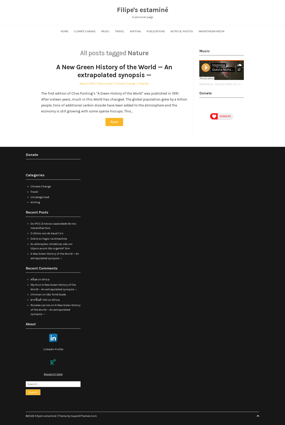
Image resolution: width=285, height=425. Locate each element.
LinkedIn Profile (53, 349)
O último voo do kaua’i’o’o (46, 233)
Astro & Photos (181, 31)
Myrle (34, 284)
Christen (36, 294)
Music (105, 31)
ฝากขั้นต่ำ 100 (39, 299)
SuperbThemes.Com (84, 415)
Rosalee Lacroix (40, 305)
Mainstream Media (211, 31)
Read (114, 122)
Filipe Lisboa (104, 83)
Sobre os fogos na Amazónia (48, 238)
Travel (119, 31)
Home (64, 31)
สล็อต (33, 279)
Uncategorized (39, 197)
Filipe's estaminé (142, 10)
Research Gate (53, 374)
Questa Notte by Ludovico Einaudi (237, 84)
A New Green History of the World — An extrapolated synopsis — (114, 71)
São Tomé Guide (56, 294)
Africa (45, 279)
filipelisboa (206, 84)
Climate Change (85, 31)
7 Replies (143, 83)
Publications (155, 31)
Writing (135, 31)
